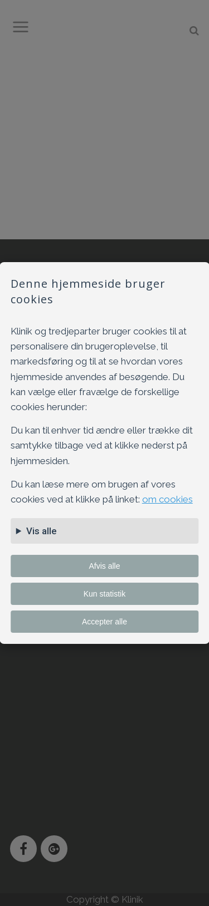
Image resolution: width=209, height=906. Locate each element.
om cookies (167, 499)
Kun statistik (104, 593)
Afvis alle (104, 566)
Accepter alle (104, 621)
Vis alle (41, 530)
